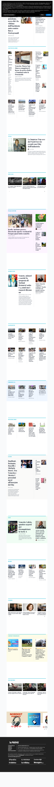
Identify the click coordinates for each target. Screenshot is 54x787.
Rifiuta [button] (42, 14)
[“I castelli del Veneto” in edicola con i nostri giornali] (21, 425)
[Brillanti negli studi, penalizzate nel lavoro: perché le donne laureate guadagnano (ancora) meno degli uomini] (32, 101)
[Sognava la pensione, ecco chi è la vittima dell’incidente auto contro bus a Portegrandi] (26, 19)
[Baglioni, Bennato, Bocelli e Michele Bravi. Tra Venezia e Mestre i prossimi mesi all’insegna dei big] (26, 464)
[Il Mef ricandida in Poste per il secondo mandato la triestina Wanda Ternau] (30, 607)
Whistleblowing (12, 765)
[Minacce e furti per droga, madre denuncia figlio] (11, 350)
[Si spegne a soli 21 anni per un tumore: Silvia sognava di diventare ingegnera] (38, 71)
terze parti (18, 6)
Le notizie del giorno (12, 48)
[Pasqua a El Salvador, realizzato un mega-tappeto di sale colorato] (15, 687)
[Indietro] (9, 191)
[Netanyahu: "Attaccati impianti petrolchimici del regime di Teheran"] (30, 687)
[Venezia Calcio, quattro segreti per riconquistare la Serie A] (12, 531)
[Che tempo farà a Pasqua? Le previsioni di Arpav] (44, 181)
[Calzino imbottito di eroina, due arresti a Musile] (42, 330)
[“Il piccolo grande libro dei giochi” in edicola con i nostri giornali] (42, 425)
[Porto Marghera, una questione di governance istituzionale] (11, 387)
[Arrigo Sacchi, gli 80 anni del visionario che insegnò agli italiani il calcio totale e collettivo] (41, 525)
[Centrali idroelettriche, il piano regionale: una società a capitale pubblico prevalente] (42, 566)
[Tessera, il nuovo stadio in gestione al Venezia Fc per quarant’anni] (21, 101)
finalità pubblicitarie (8, 8)
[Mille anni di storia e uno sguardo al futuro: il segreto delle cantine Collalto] (15, 607)
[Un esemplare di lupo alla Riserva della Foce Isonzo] (15, 181)
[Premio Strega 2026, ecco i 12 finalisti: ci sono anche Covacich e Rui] (38, 484)
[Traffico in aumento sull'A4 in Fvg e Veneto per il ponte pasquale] (38, 236)
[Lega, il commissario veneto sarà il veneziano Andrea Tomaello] (32, 566)
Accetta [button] (48, 14)
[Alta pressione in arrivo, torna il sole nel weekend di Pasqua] (38, 246)
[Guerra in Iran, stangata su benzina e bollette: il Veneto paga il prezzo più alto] (10, 52)
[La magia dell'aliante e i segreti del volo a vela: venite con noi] (11, 330)
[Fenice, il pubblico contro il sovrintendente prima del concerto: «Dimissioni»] (32, 330)
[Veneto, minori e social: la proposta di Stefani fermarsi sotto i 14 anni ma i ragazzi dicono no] (12, 290)
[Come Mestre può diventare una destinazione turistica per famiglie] (21, 387)
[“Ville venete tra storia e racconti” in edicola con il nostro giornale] (11, 425)
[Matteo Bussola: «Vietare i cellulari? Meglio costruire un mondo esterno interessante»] (41, 278)
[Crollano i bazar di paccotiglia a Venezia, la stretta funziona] (21, 350)
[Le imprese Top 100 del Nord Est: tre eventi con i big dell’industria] (17, 145)
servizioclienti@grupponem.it (14, 771)
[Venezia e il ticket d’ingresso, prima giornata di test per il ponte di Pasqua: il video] (30, 181)
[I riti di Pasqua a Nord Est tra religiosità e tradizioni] (41, 218)
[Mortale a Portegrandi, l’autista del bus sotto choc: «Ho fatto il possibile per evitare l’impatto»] (11, 566)
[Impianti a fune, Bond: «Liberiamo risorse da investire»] (21, 566)
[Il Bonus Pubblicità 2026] (13, 643)
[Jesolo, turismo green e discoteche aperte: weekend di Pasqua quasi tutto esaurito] (20, 221)
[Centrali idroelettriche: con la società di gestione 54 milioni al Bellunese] (11, 101)
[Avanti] (44, 191)
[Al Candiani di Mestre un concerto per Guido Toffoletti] (38, 466)
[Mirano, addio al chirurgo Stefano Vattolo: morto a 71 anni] (38, 87)
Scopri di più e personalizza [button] (9, 14)
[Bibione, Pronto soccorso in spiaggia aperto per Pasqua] (21, 330)
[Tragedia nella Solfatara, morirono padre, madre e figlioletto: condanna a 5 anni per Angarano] (32, 350)
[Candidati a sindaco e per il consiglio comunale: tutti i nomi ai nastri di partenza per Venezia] (42, 350)
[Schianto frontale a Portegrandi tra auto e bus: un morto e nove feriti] (41, 20)
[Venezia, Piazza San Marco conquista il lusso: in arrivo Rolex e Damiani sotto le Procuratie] (23, 57)
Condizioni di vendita (11, 761)
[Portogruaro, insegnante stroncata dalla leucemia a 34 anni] (42, 101)
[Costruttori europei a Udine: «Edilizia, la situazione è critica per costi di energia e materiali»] (44, 607)
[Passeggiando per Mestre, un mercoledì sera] (42, 387)
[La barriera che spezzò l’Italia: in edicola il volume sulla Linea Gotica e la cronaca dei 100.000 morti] (32, 425)
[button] (27, 742)
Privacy (10, 764)
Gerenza (10, 763)
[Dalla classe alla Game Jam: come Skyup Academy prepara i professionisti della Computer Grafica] (27, 643)
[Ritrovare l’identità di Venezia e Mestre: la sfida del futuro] (32, 387)
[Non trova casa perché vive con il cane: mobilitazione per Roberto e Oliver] (39, 56)
